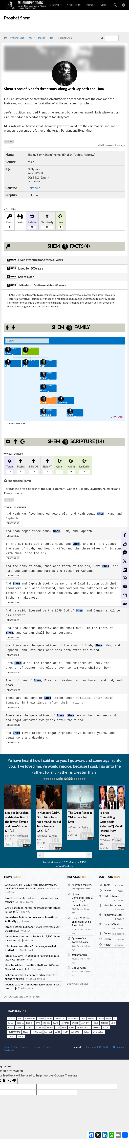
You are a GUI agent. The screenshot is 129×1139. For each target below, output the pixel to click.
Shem (9, 141)
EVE (38, 1023)
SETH (57, 1032)
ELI (115, 1018)
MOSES (106, 1027)
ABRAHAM (30, 1018)
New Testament (113, 905)
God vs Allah (79, 967)
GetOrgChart (116, 417)
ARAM (49, 1018)
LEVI (58, 1027)
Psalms (108, 890)
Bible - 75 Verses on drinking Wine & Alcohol (81, 921)
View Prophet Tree (15, 423)
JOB (113, 1023)
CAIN (83, 1018)
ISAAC (55, 1023)
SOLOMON (76, 1032)
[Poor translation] (12, 1081)
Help (15, 1047)
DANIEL (91, 1018)
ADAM (41, 1018)
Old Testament (112, 895)
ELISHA (20, 1023)
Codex (107, 933)
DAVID (100, 1018)
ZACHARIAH (98, 1032)
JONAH (19, 1027)
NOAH (26, 1032)
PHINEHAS (37, 1032)
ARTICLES (76, 876)
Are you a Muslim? (82, 884)
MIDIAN (96, 1027)
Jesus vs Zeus (79, 954)
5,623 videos (69, 862)
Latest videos (50, 862)
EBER (108, 1018)
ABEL (20, 1018)
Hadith (107, 944)
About (7, 1047)
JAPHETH (85, 1023)
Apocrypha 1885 (113, 914)
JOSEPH (29, 1027)
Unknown (34, 188)
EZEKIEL (46, 1023)
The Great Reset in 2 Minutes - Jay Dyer (80, 817)
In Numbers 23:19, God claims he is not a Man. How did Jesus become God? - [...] (49, 822)
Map (51, 37)
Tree (30, 37)
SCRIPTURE (74, 5)
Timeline (40, 37)
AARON (11, 1018)
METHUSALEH (83, 1027)
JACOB (75, 1023)
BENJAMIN (73, 1018)
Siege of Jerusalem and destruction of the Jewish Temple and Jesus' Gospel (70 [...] (17, 822)
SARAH (21, 1036)
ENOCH (29, 1023)
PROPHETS (16, 1010)
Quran (107, 938)
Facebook (89, 1047)
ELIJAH (11, 1023)
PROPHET (56, 5)
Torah (9, 499)
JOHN (10, 1027)
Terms (37, 1047)
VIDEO (104, 5)
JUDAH (49, 1027)
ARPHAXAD (60, 1018)
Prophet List (17, 37)
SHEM (65, 1032)
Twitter (104, 1047)
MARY (71, 1027)
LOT (64, 1027)
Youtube (119, 1047)
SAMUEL (48, 1032)
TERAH (87, 1032)
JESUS (9, 843)
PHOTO (90, 5)
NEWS (12, 876)
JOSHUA (40, 1027)
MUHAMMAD (14, 1032)
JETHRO (105, 1023)
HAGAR (11, 1036)
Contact (24, 1047)
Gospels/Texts (112, 923)
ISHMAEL (65, 1023)
